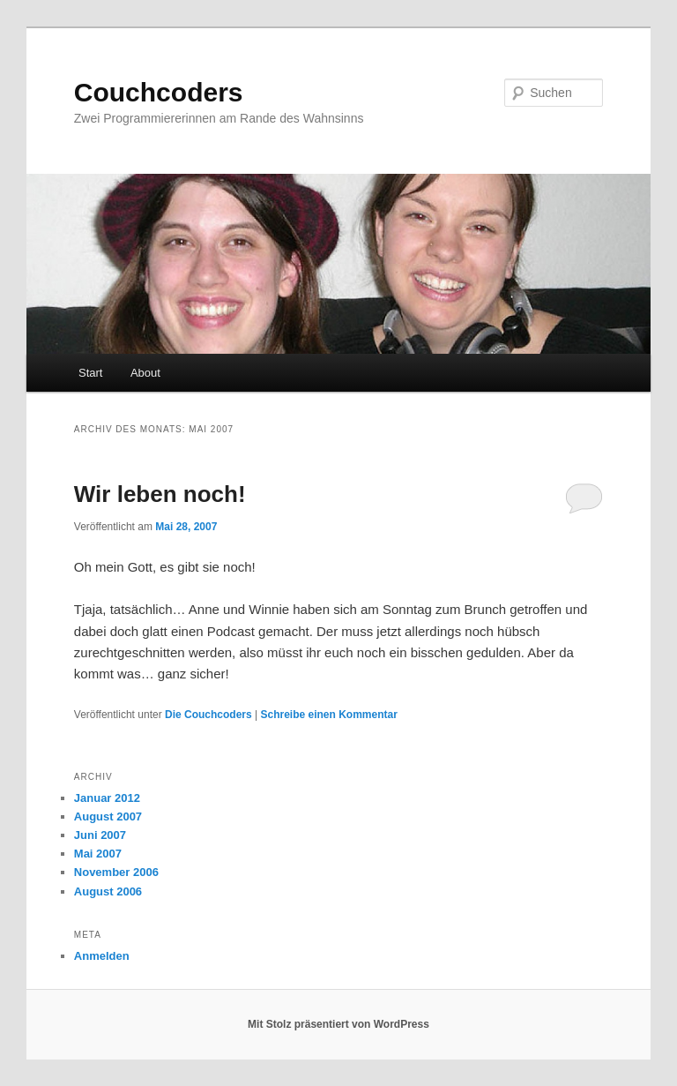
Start (90, 372)
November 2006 (116, 872)
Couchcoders (158, 92)
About (145, 372)
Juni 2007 (100, 835)
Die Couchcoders (208, 714)
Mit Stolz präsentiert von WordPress (338, 1024)
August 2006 (108, 891)
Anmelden (102, 955)
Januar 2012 (107, 798)
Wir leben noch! (160, 494)
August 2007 (108, 816)
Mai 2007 (98, 853)
